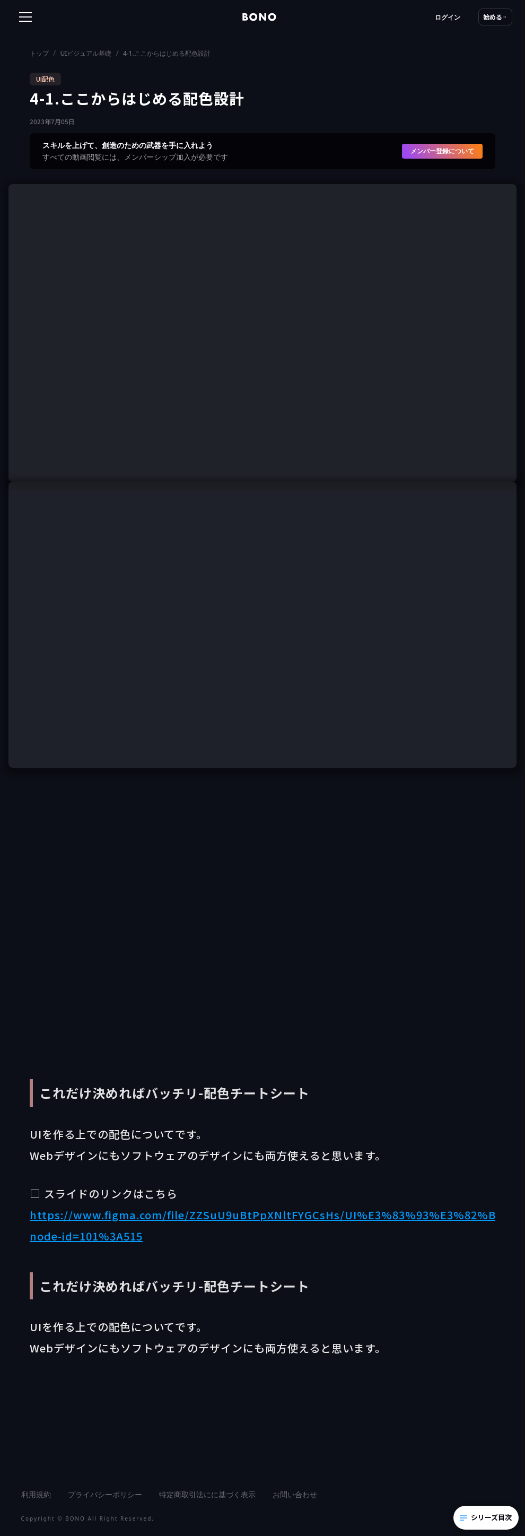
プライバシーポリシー (105, 1494)
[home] (259, 17)
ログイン (447, 17)
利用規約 (36, 1494)
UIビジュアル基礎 (85, 53)
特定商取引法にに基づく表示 (207, 1494)
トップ (39, 53)
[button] (57, 17)
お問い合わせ (295, 1494)
